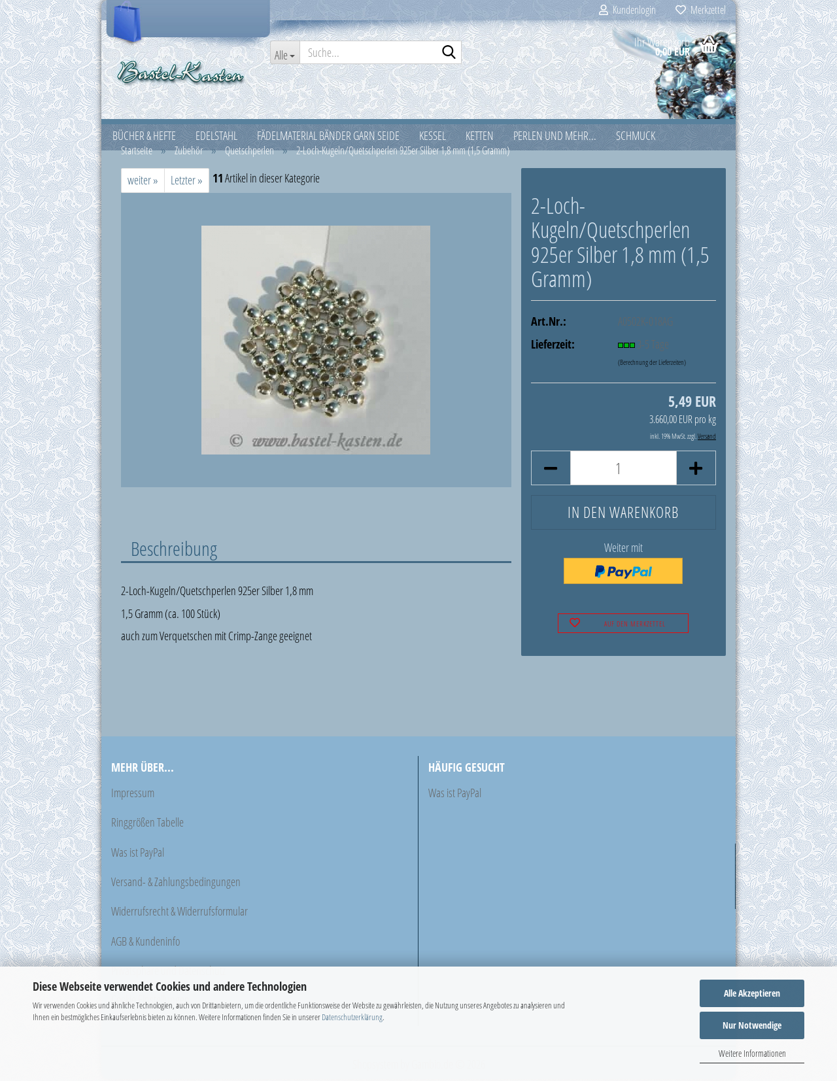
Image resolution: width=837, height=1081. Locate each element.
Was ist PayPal (137, 854)
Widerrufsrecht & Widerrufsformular (179, 913)
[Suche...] (285, 52)
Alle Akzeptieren (752, 993)
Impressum (132, 794)
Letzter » (187, 182)
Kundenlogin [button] (627, 10)
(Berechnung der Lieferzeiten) (652, 364)
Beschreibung (174, 550)
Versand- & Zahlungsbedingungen (176, 883)
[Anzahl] (623, 470)
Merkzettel (700, 10)
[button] (550, 470)
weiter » (143, 182)
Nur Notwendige (752, 1025)
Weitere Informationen (752, 1053)
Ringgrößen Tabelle (147, 824)
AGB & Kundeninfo (145, 943)
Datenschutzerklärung (352, 1017)
